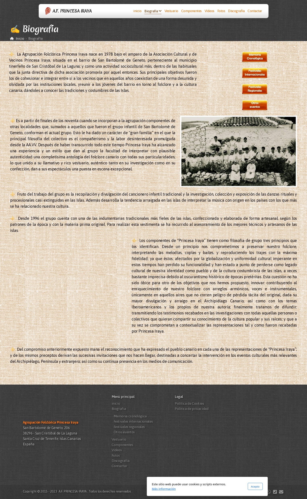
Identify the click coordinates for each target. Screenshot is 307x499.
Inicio (20, 38)
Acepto (201, 486)
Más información (110, 489)
